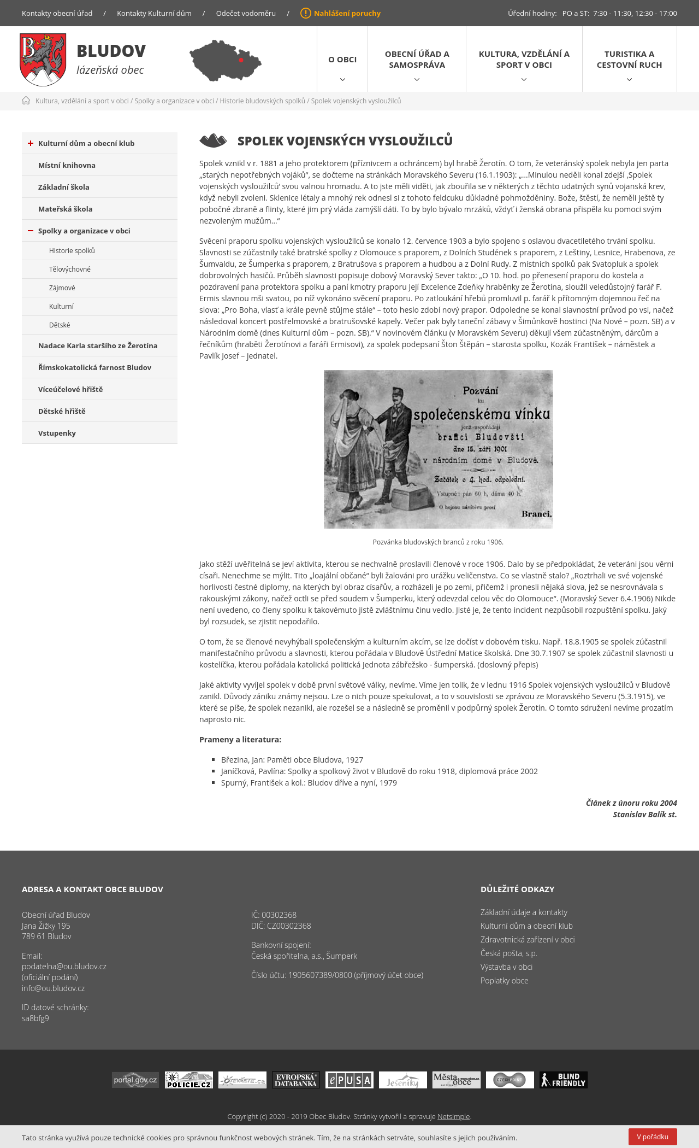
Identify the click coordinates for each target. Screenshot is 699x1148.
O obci (342, 59)
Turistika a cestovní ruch (629, 59)
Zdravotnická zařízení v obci (528, 939)
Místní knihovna (67, 165)
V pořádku (652, 1136)
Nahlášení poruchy (347, 13)
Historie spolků (72, 250)
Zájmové (62, 287)
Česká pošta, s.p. (509, 953)
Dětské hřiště (62, 411)
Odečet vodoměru (246, 13)
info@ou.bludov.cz (53, 988)
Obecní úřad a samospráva (417, 59)
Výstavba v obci (506, 967)
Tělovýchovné (70, 269)
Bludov (111, 50)
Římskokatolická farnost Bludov (94, 367)
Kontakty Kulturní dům (154, 13)
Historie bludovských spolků (262, 101)
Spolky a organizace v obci (174, 101)
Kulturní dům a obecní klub (81, 143)
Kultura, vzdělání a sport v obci (524, 59)
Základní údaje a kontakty (524, 912)
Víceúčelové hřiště (70, 389)
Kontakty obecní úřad (57, 13)
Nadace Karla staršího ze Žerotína (98, 345)
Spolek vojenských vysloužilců (356, 101)
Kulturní (61, 306)
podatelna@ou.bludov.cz (64, 966)
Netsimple (453, 1116)
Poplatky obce (505, 980)
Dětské (59, 325)
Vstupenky (57, 433)
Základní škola (64, 187)
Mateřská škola (65, 209)
